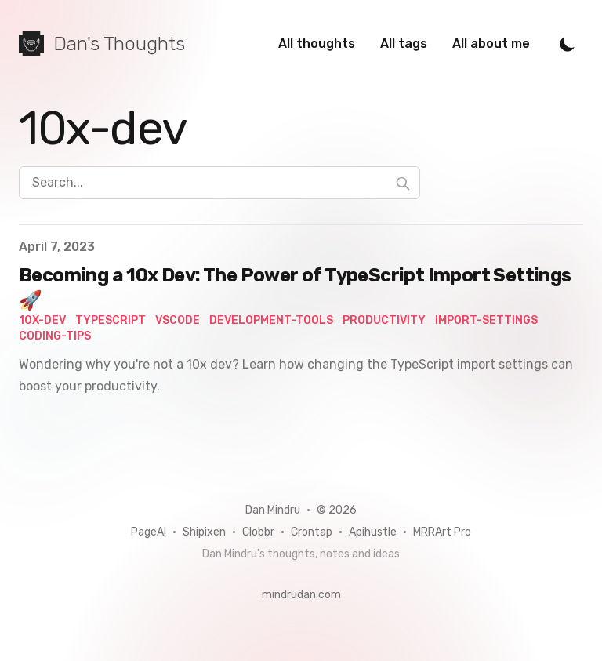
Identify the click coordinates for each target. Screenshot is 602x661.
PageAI (148, 532)
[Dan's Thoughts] (102, 43)
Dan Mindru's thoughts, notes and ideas (301, 554)
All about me (491, 43)
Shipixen (204, 532)
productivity (384, 320)
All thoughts (316, 43)
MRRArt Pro (442, 532)
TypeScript (110, 320)
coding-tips (55, 336)
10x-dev (42, 320)
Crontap (311, 532)
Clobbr (258, 532)
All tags (403, 43)
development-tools (271, 320)
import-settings (486, 320)
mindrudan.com (301, 594)
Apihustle (373, 532)
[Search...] (219, 182)
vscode (177, 320)
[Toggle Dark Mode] (567, 43)
